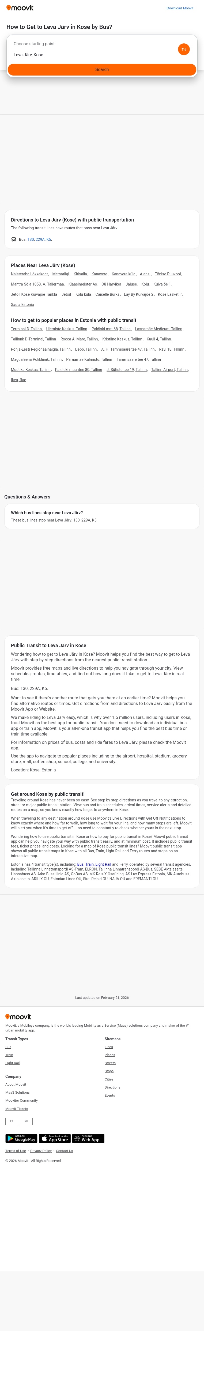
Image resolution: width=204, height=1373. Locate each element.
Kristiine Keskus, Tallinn (122, 339)
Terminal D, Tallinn (26, 329)
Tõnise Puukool (168, 274)
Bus (80, 864)
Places (110, 1055)
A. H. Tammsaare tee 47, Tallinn (127, 349)
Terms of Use (15, 1151)
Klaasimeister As (83, 284)
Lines (109, 1047)
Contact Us (64, 1151)
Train (89, 864)
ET (11, 1121)
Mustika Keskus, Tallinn (31, 369)
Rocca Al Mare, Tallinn (79, 339)
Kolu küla (83, 294)
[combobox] (102, 45)
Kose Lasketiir (170, 294)
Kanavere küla (123, 274)
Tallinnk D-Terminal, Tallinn (33, 339)
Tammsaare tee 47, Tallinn (139, 359)
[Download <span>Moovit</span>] (180, 8)
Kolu (145, 284)
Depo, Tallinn (86, 349)
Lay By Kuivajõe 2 (138, 294)
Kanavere (99, 274)
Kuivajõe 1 (162, 284)
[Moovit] (19, 8)
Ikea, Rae (18, 380)
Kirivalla (80, 274)
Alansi (145, 274)
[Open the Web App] (87, 1138)
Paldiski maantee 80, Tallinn (78, 369)
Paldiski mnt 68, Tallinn (111, 329)
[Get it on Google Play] (20, 1138)
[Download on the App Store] (54, 1138)
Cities (109, 1079)
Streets (110, 1063)
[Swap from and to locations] (184, 49)
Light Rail (103, 864)
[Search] (102, 70)
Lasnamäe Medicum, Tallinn (158, 329)
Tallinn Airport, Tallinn (169, 369)
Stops (109, 1071)
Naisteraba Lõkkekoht (29, 274)
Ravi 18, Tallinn (171, 349)
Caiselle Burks (107, 294)
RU (26, 1121)
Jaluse (131, 284)
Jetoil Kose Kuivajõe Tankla (34, 294)
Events (110, 1095)
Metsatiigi (60, 274)
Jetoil (66, 294)
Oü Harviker (111, 284)
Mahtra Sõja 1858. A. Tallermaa (37, 284)
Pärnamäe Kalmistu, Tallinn (89, 359)
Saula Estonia (22, 304)
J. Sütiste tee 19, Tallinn (127, 369)
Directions (112, 1087)
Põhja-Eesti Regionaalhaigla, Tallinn (41, 349)
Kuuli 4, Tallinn (159, 339)
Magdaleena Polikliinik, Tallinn (36, 359)
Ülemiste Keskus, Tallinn (66, 329)
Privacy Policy (41, 1151)
